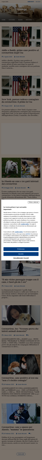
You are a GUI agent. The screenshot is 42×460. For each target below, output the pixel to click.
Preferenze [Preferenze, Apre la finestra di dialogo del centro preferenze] (21, 249)
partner (28, 234)
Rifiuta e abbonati (33, 202)
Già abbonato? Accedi (21, 258)
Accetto (21, 254)
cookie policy (25, 224)
